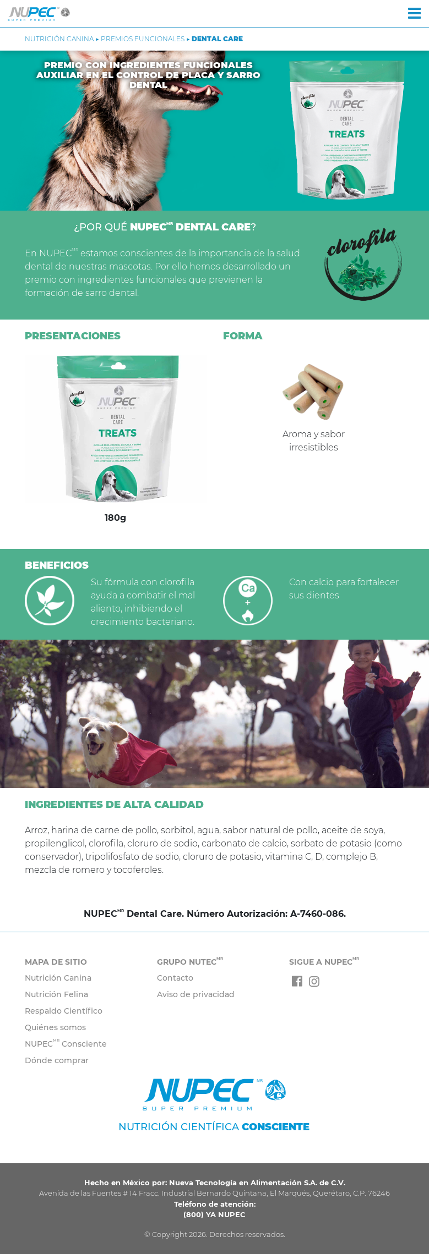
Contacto (175, 978)
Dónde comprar (57, 1060)
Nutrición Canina (58, 978)
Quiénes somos (55, 1027)
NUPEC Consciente (66, 1044)
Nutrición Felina (56, 994)
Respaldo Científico (63, 1011)
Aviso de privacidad (196, 994)
